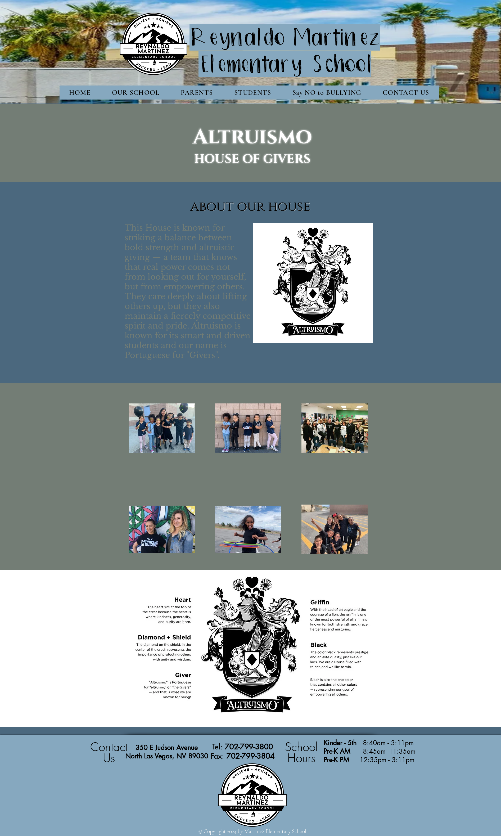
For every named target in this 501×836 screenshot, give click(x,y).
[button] (135, 93)
